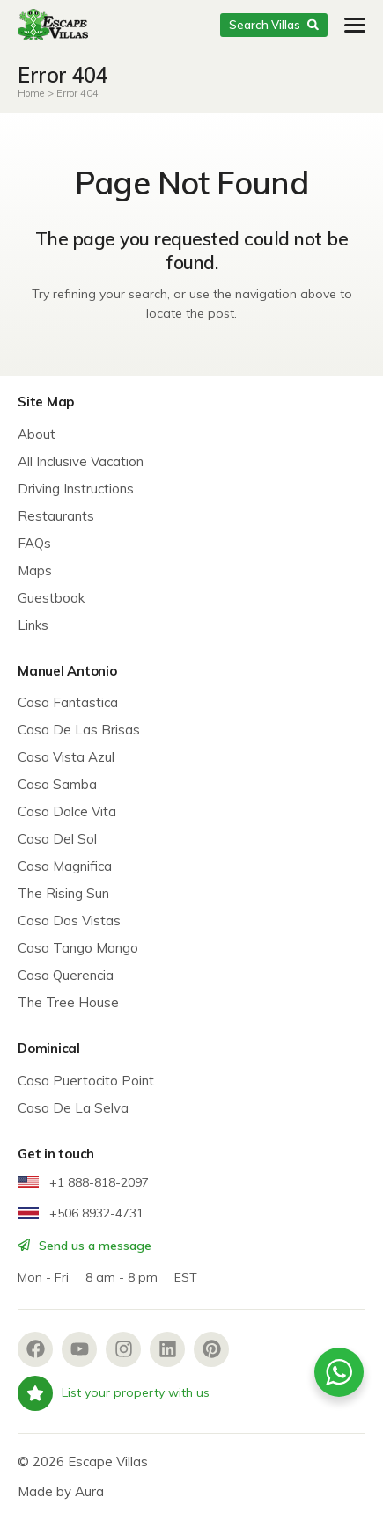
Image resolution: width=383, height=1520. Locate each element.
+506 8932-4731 (81, 1213)
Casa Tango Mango (78, 947)
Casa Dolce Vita (67, 811)
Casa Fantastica (68, 702)
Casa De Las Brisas (79, 729)
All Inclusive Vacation (81, 461)
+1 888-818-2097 (83, 1182)
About (36, 434)
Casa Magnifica (65, 866)
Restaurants (56, 516)
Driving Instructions (76, 488)
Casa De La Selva (73, 1108)
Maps (35, 570)
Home (31, 93)
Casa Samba (57, 784)
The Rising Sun (63, 893)
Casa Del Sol (57, 838)
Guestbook (51, 597)
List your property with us (114, 1393)
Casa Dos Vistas (69, 920)
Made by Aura (61, 1491)
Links (33, 625)
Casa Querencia (66, 975)
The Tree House (68, 1002)
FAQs (34, 543)
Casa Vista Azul (66, 757)
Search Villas (273, 25)
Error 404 (77, 93)
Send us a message (84, 1245)
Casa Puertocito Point (86, 1080)
